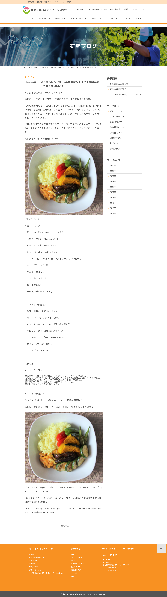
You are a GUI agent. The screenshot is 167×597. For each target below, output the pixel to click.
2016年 (113, 214)
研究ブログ (115, 9)
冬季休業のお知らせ (119, 84)
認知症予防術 (112, 18)
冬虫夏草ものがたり (78, 18)
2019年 (113, 198)
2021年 (113, 187)
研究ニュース (28, 18)
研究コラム (140, 18)
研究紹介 (80, 9)
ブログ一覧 (32, 67)
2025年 (113, 165)
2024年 (113, 171)
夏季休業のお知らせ (119, 89)
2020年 (113, 192)
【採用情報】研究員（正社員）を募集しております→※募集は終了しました (126, 95)
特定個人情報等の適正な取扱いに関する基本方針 (46, 573)
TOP (24, 67)
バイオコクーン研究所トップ (41, 549)
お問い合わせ (138, 9)
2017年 (113, 208)
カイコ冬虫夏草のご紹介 (97, 9)
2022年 (113, 182)
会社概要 (126, 9)
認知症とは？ (96, 18)
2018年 (113, 203)
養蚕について (60, 18)
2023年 (113, 176)
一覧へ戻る (64, 526)
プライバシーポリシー (37, 570)
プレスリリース (44, 18)
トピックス (126, 18)
